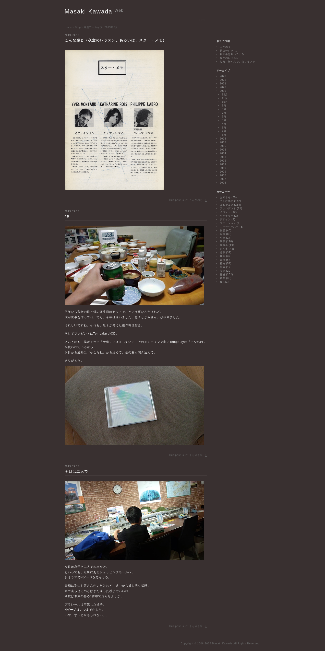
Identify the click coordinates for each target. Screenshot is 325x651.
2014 (223, 153)
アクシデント (228, 208)
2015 (223, 149)
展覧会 (224, 245)
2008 (223, 175)
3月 (224, 127)
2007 (223, 179)
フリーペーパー (229, 226)
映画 (222, 256)
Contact (215, 19)
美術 (222, 270)
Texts (141, 19)
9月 (224, 105)
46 (67, 216)
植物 (222, 263)
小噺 (222, 237)
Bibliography (176, 19)
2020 (223, 87)
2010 (223, 168)
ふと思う (225, 47)
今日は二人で (76, 471)
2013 (223, 157)
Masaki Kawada (94, 11)
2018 (223, 138)
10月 (225, 102)
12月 (225, 94)
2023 (223, 76)
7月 (224, 113)
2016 (223, 146)
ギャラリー (226, 215)
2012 (223, 160)
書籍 (222, 259)
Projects (116, 19)
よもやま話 (196, 455)
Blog (202, 19)
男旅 (222, 267)
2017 (223, 142)
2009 (223, 171)
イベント (225, 212)
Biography (156, 19)
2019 (223, 91)
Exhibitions (84, 19)
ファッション (228, 223)
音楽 (222, 278)
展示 (222, 241)
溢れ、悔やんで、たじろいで (237, 61)
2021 (223, 83)
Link (192, 19)
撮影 (222, 252)
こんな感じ (196, 200)
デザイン (225, 219)
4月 (224, 124)
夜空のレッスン (229, 50)
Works (129, 19)
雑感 (222, 274)
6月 (224, 116)
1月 (224, 135)
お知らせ (225, 197)
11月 (225, 98)
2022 (223, 80)
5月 (224, 120)
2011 (223, 164)
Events (101, 19)
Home (69, 19)
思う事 (224, 248)
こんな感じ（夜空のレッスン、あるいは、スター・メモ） (116, 40)
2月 (224, 131)
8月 (224, 109)
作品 (222, 230)
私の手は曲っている (232, 54)
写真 (222, 234)
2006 (223, 182)
